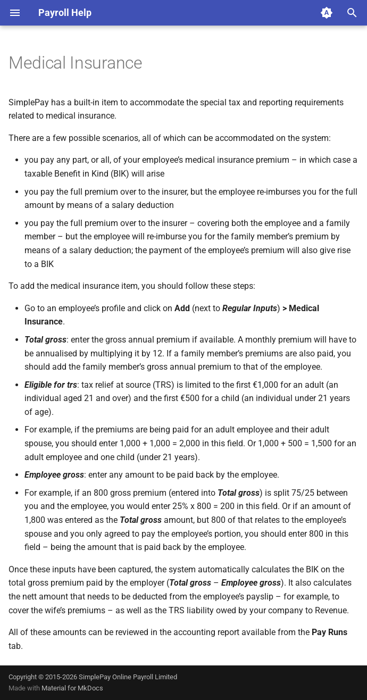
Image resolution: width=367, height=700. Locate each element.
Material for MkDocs (72, 688)
